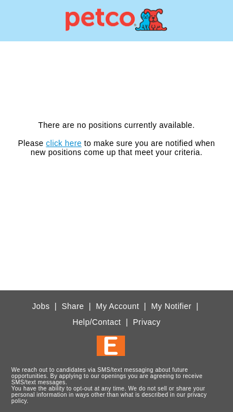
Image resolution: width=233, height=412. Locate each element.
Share (73, 306)
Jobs (41, 306)
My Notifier (171, 306)
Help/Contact (96, 322)
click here (63, 143)
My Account (117, 306)
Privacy (147, 322)
